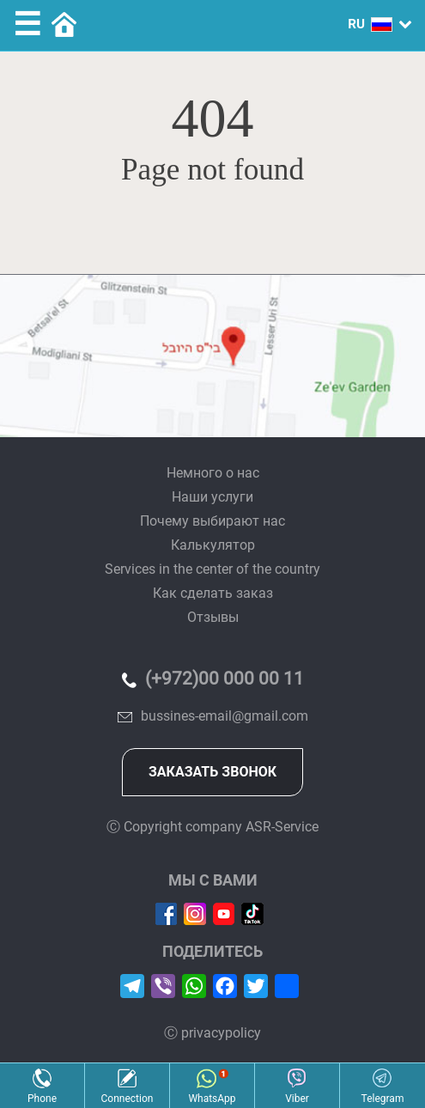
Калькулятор (213, 545)
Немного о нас (213, 473)
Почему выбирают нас (212, 521)
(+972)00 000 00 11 (224, 678)
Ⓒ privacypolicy (212, 1033)
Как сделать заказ (213, 593)
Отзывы (213, 617)
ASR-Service (282, 827)
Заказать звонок (212, 772)
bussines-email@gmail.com (224, 716)
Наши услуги (212, 497)
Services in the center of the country (212, 569)
